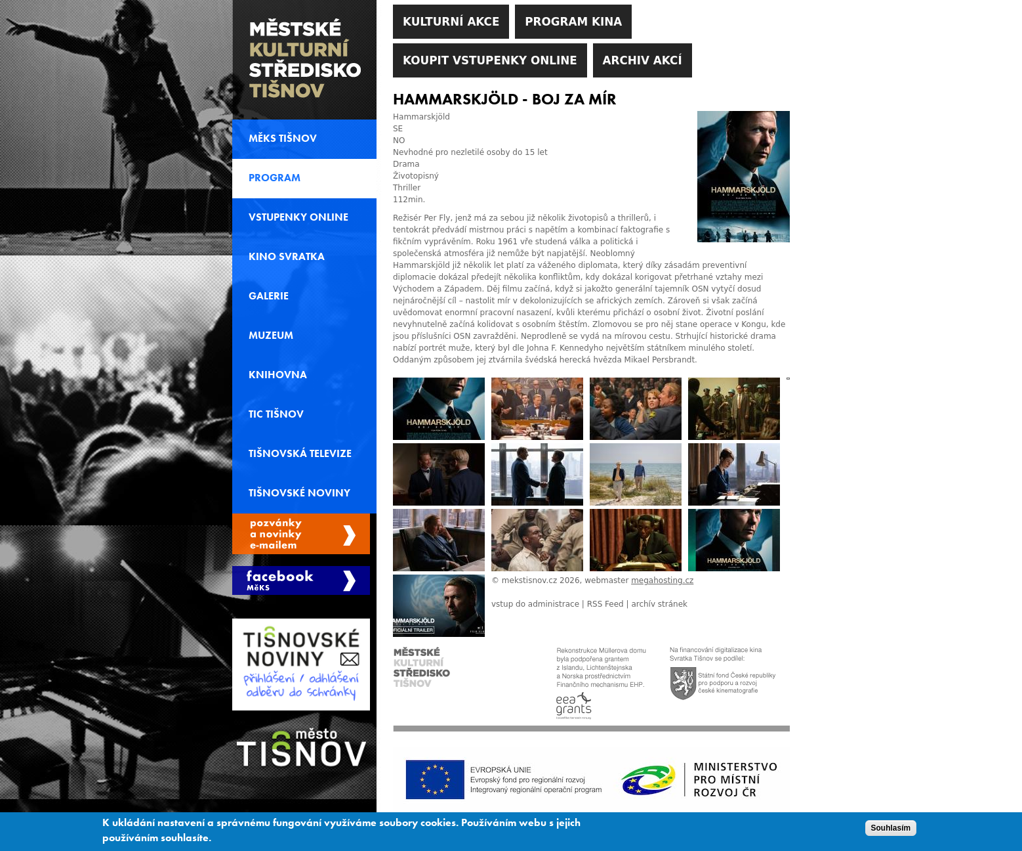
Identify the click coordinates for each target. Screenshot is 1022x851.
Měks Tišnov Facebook (301, 580)
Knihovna (278, 375)
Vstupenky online (298, 217)
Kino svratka (287, 256)
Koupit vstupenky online (490, 60)
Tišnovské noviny (299, 493)
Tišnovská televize (300, 453)
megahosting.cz (662, 580)
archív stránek (659, 604)
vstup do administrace (535, 604)
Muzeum (271, 335)
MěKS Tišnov (283, 138)
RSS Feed (605, 604)
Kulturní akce (451, 21)
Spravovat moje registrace (301, 533)
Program (274, 178)
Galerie (269, 296)
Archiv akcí (642, 60)
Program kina (573, 21)
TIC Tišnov (276, 414)
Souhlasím (891, 831)
